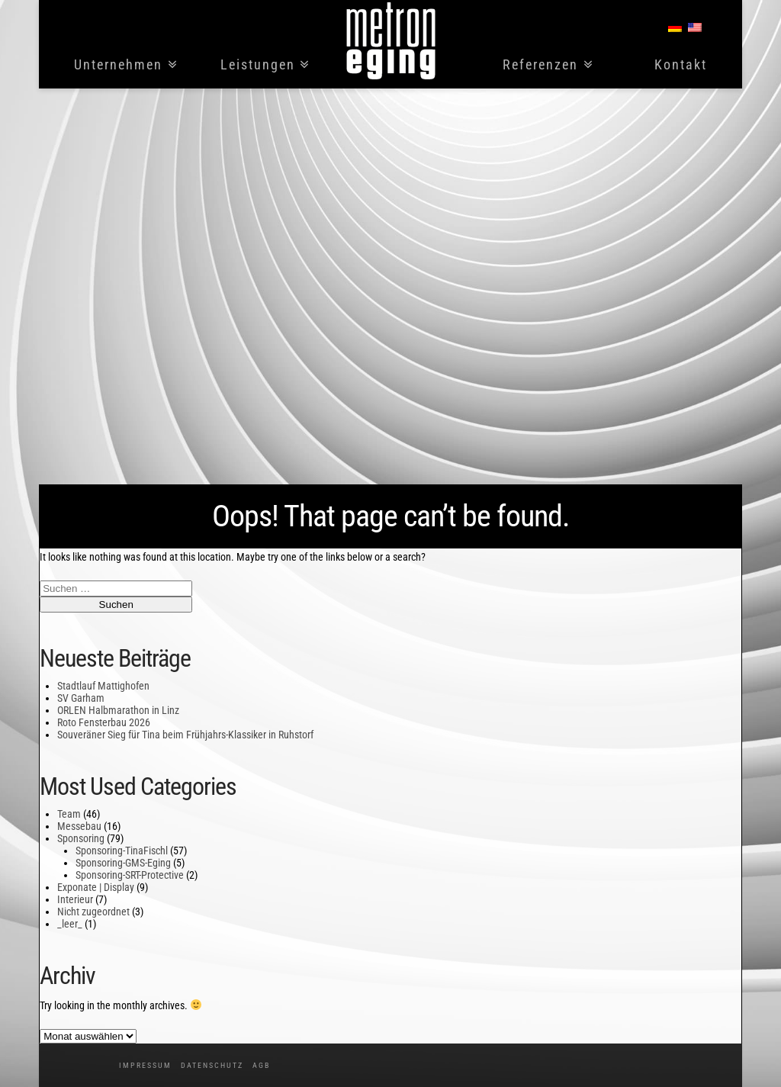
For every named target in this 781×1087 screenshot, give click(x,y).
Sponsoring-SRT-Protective (130, 875)
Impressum (145, 1065)
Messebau (79, 826)
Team (69, 814)
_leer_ (69, 924)
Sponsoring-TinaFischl (122, 850)
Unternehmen (118, 65)
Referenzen (540, 65)
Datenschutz (212, 1065)
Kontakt (680, 65)
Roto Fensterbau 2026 (103, 722)
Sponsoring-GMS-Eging (123, 863)
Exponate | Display (95, 887)
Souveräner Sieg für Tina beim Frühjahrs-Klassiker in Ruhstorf (185, 734)
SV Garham (80, 698)
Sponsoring (80, 838)
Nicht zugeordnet (93, 911)
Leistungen (257, 65)
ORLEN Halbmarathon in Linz (118, 710)
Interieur (75, 899)
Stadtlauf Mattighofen (103, 686)
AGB (261, 1065)
